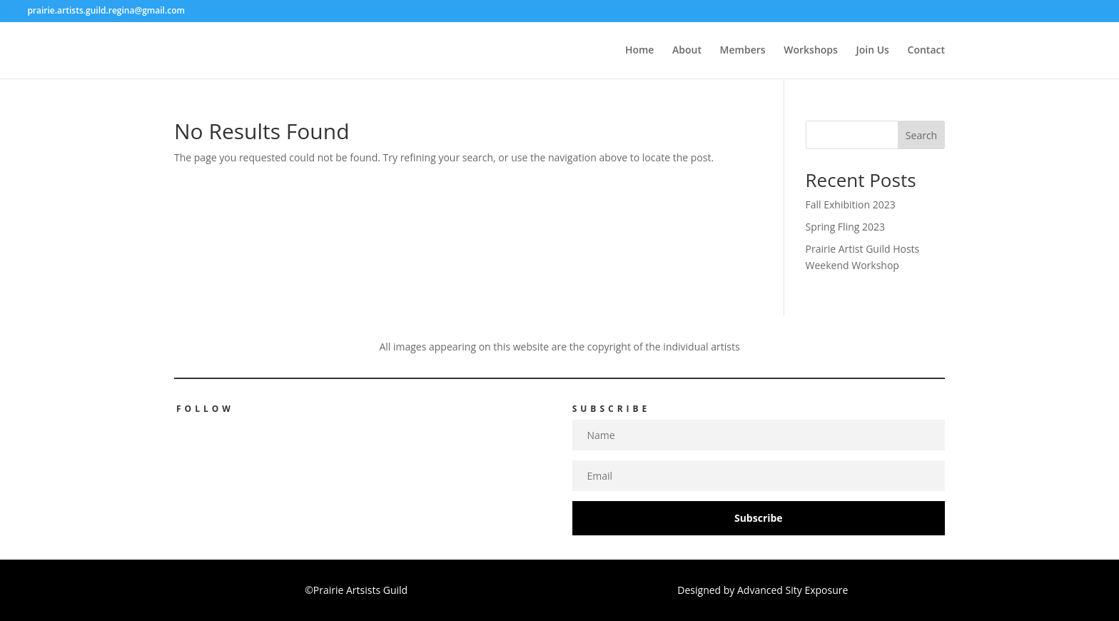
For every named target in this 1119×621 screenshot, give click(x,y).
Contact (926, 50)
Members (743, 50)
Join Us (872, 50)
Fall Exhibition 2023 (851, 204)
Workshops (811, 50)
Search (921, 135)
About (687, 50)
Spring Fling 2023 (845, 226)
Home (639, 50)
